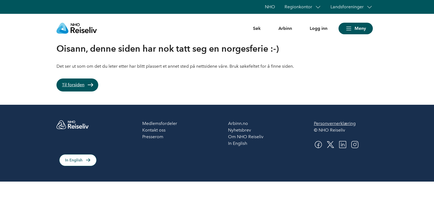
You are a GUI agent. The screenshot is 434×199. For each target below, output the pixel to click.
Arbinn (285, 28)
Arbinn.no (238, 123)
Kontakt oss (154, 130)
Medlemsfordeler (159, 123)
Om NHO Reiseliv (246, 136)
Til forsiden (73, 84)
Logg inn (318, 28)
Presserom (152, 136)
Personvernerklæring (335, 123)
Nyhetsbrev (239, 130)
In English (73, 160)
